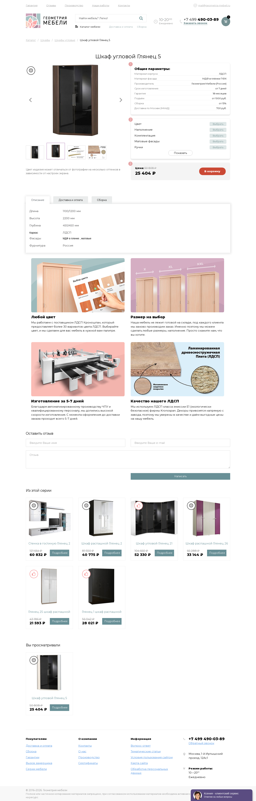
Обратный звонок (201, 743)
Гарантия (31, 5)
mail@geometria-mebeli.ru (214, 5)
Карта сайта (139, 763)
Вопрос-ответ (141, 745)
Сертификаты (88, 763)
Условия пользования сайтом (152, 757)
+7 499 (207, 739)
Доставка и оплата (121, 26)
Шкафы (45, 40)
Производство (74, 5)
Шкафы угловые (64, 40)
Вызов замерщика (39, 763)
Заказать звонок (195, 23)
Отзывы (51, 5)
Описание (37, 200)
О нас (82, 751)
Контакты (124, 5)
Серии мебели (36, 769)
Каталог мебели (87, 26)
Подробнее (60, 553)
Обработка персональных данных (149, 771)
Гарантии (32, 757)
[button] (30, 100)
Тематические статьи (146, 751)
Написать (180, 476)
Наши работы (100, 5)
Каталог (31, 40)
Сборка (141, 26)
